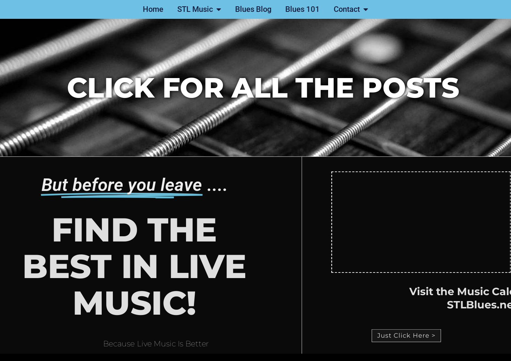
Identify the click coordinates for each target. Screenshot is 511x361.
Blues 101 (302, 9)
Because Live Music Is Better (156, 346)
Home (153, 9)
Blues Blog (253, 9)
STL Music (199, 9)
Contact (351, 9)
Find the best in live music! (121, 266)
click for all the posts (263, 88)
